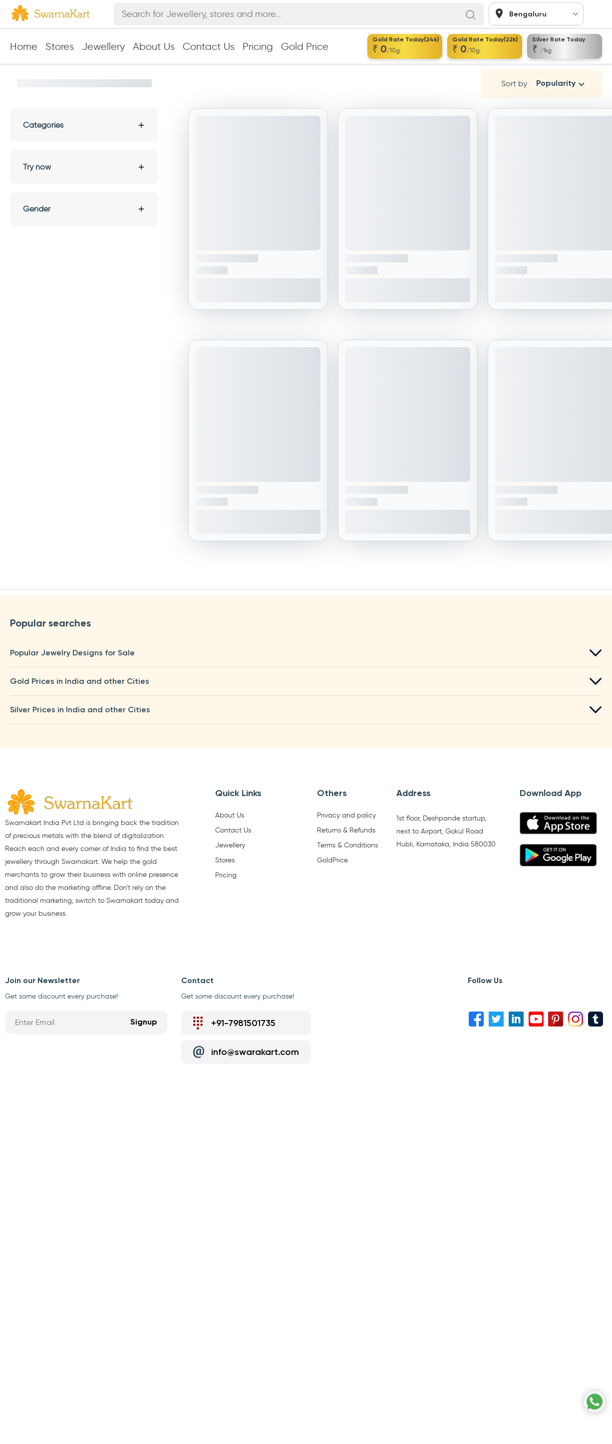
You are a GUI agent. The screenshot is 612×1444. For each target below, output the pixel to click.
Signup (143, 1023)
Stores (59, 46)
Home (23, 46)
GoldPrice (332, 860)
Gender (84, 208)
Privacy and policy (346, 815)
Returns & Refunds (346, 830)
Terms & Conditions (347, 845)
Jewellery (103, 46)
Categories (84, 125)
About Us (154, 46)
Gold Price (304, 46)
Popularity (556, 84)
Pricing (258, 46)
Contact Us (209, 46)
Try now (84, 167)
